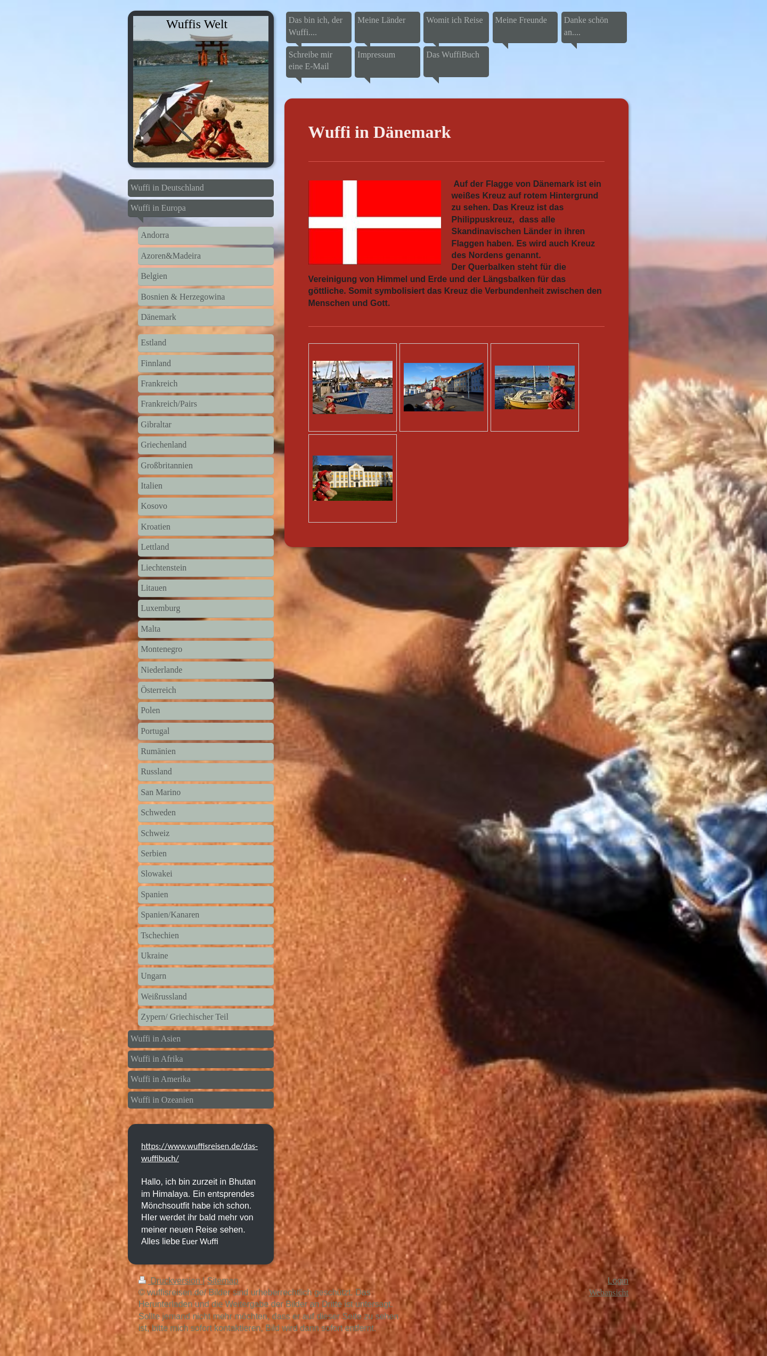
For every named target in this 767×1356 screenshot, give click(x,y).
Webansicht (609, 1292)
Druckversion (170, 1280)
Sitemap (223, 1280)
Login (618, 1280)
